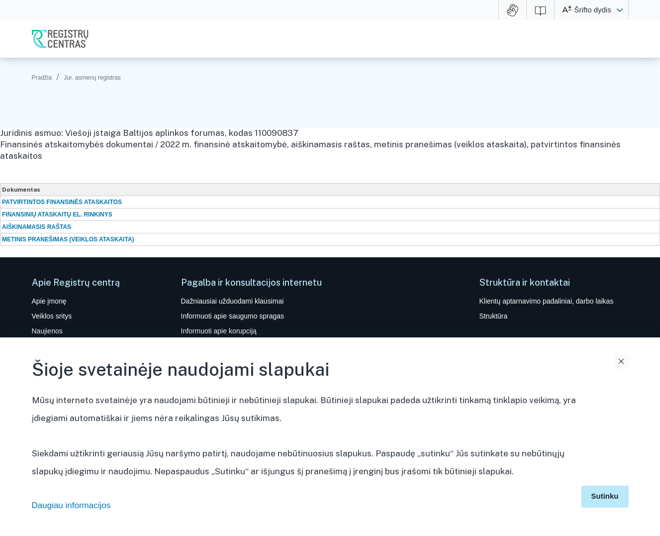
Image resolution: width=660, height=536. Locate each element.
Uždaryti (621, 361)
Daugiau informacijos (71, 505)
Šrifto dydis (592, 9)
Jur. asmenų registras (92, 77)
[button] (620, 10)
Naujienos (47, 331)
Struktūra (493, 316)
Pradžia (42, 77)
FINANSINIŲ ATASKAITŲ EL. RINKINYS (57, 214)
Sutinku (605, 496)
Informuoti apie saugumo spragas (232, 316)
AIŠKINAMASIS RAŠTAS (36, 226)
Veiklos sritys (52, 316)
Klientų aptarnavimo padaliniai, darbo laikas (546, 301)
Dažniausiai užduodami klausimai (232, 301)
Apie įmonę (49, 301)
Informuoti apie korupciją (219, 331)
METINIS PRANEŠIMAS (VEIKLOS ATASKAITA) (68, 239)
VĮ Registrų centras (60, 39)
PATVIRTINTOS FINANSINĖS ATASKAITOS (62, 202)
